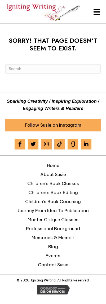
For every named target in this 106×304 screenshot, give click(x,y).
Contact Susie (53, 265)
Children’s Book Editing (53, 192)
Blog (53, 247)
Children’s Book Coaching (53, 201)
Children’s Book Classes (53, 183)
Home (53, 165)
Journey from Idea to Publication (53, 210)
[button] (53, 125)
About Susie (53, 174)
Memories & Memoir (53, 238)
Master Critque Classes (53, 219)
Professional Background (53, 229)
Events (53, 256)
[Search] (53, 69)
